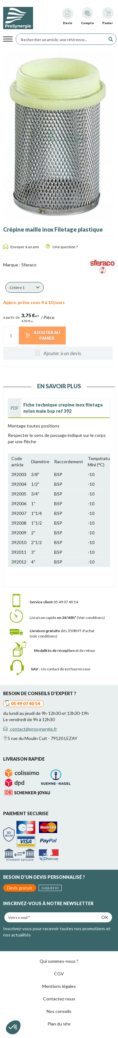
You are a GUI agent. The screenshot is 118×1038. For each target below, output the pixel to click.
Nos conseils (59, 1011)
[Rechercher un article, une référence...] (62, 39)
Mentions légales (59, 986)
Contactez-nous (59, 998)
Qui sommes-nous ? (59, 961)
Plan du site (59, 1023)
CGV (59, 973)
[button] (24, 287)
